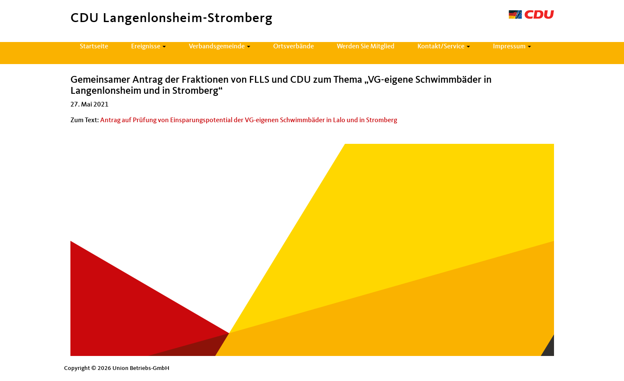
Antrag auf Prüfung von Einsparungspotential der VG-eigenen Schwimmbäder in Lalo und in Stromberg (248, 120)
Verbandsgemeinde (219, 46)
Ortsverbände (293, 46)
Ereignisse (148, 46)
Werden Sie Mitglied (366, 46)
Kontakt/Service (443, 46)
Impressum (512, 46)
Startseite (94, 46)
